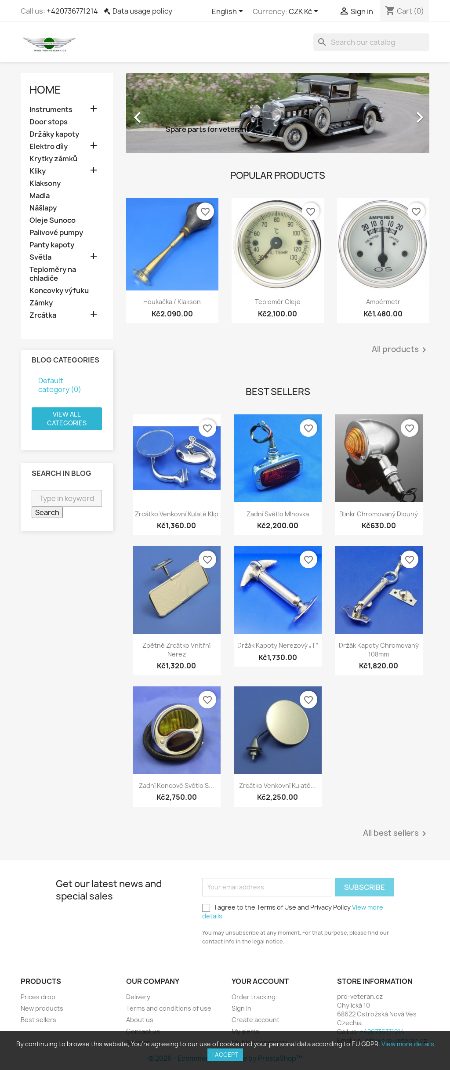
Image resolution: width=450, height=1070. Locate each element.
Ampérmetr (383, 301)
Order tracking (254, 997)
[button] (149, 113)
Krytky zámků (53, 158)
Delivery (138, 997)
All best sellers (396, 833)
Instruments (51, 109)
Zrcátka (42, 315)
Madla (39, 195)
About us (139, 1020)
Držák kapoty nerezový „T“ (277, 645)
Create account (255, 1020)
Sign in (241, 1008)
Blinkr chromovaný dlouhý (378, 514)
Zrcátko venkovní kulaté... (277, 785)
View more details (407, 1044)
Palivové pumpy (56, 232)
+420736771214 (72, 11)
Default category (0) (59, 385)
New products (42, 1008)
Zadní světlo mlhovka (278, 514)
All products (400, 350)
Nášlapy (43, 208)
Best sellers (38, 1020)
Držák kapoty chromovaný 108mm (379, 649)
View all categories (67, 418)
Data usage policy (142, 11)
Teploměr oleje (278, 301)
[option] (277, 113)
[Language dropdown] (229, 12)
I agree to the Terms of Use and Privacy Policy (292, 911)
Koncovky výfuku (59, 290)
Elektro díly (48, 146)
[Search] (371, 42)
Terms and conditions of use (168, 1008)
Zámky (41, 303)
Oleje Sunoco (52, 220)
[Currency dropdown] (305, 12)
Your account (260, 981)
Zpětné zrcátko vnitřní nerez (176, 649)
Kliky (37, 171)
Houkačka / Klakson (172, 301)
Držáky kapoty (54, 134)
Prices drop (38, 997)
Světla (40, 257)
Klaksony (45, 183)
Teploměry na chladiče (52, 274)
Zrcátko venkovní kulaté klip (176, 514)
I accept (225, 1055)
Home (45, 89)
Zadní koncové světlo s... (176, 785)
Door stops (48, 122)
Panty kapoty (51, 245)
